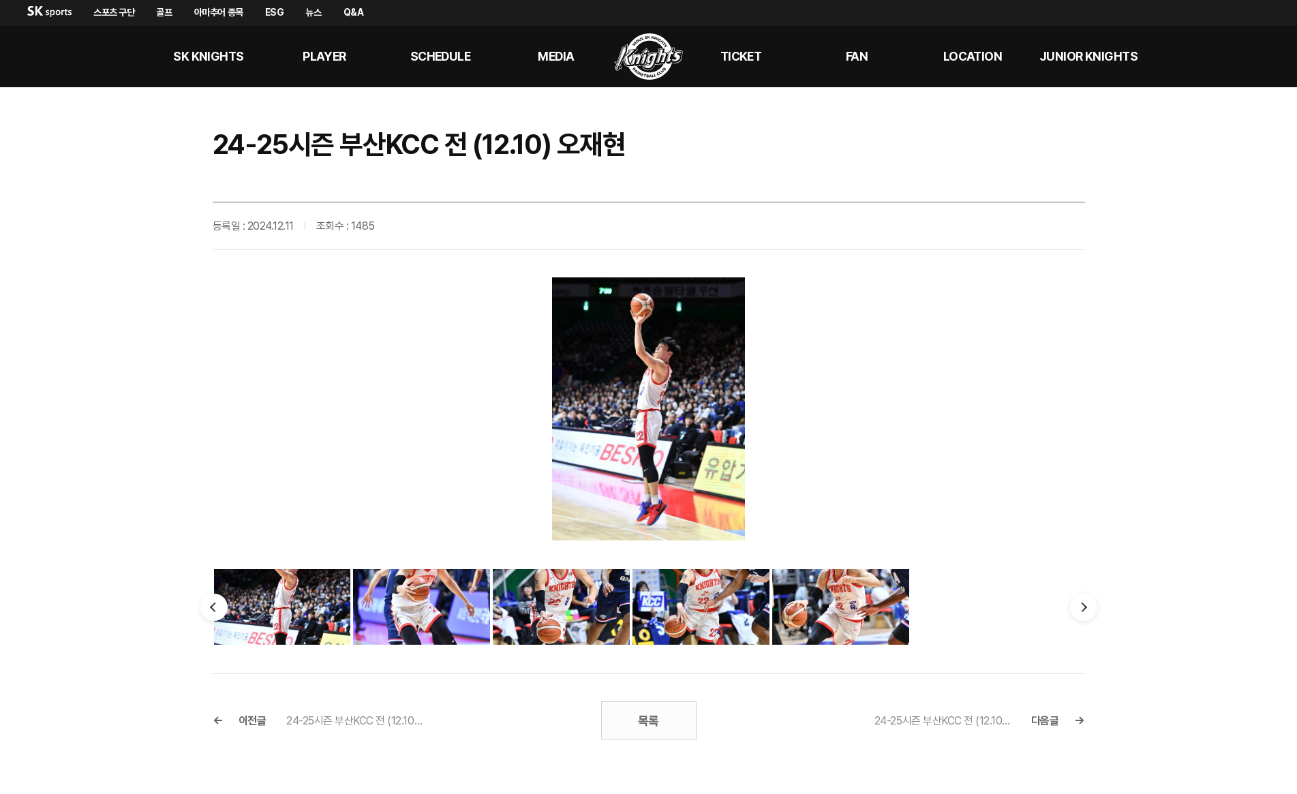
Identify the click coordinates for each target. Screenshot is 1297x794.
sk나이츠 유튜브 (1227, 56)
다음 (1083, 607)
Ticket (741, 56)
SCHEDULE (440, 56)
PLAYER (324, 56)
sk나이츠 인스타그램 (1260, 56)
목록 (648, 721)
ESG (274, 12)
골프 (164, 12)
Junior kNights (1088, 56)
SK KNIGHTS (208, 56)
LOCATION (973, 56)
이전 (214, 607)
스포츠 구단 (113, 12)
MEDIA (556, 56)
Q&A (354, 12)
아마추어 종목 (218, 12)
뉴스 (313, 12)
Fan (857, 56)
